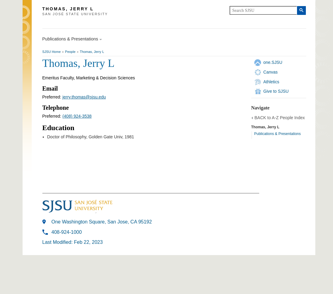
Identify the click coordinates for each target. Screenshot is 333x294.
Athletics (271, 81)
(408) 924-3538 (77, 116)
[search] (263, 10)
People (70, 52)
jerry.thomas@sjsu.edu (84, 97)
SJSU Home (51, 52)
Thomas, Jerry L (92, 52)
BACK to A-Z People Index (280, 117)
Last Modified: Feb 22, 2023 (72, 242)
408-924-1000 (67, 232)
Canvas (270, 72)
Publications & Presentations (277, 134)
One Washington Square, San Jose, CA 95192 (102, 221)
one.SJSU (272, 62)
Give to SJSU (276, 91)
